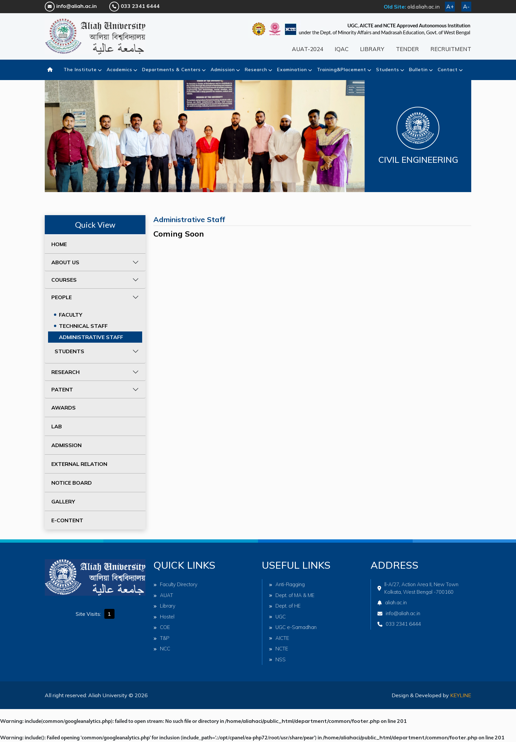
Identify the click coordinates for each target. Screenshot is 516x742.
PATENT (62, 389)
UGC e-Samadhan (293, 627)
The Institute (80, 69)
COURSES (64, 279)
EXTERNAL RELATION (79, 464)
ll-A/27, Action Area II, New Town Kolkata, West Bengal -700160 (417, 588)
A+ (450, 6)
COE (161, 627)
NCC (161, 648)
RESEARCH (65, 372)
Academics (119, 69)
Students (387, 69)
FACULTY (70, 314)
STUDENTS (69, 351)
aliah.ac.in (392, 602)
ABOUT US (65, 262)
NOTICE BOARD (71, 482)
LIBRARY (372, 48)
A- (466, 6)
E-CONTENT (67, 520)
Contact (448, 69)
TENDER (407, 48)
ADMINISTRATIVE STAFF (91, 337)
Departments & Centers (171, 69)
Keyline (460, 695)
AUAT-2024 (307, 48)
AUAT (163, 595)
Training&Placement (341, 69)
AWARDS (63, 407)
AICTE (279, 638)
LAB (56, 426)
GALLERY (63, 501)
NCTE (278, 648)
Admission (223, 69)
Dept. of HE (285, 606)
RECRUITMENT (450, 48)
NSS (277, 659)
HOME (59, 244)
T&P (161, 638)
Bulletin (418, 69)
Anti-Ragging (287, 584)
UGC (277, 617)
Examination (292, 69)
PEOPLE (61, 297)
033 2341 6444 (134, 6)
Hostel (163, 617)
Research (256, 69)
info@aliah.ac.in (71, 6)
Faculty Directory (175, 584)
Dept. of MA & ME (292, 595)
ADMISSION (66, 445)
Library (164, 606)
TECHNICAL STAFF (83, 326)
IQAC (341, 48)
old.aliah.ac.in (423, 6)
